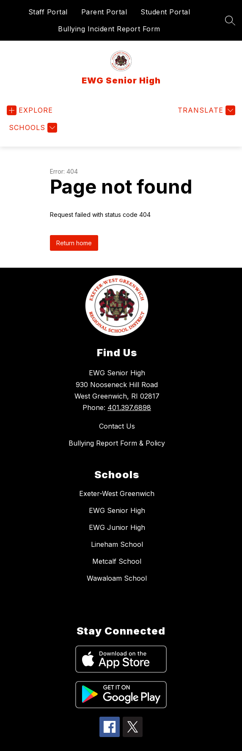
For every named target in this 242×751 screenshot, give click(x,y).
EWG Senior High (117, 510)
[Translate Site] (205, 110)
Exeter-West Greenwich (116, 493)
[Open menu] (30, 110)
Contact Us (117, 426)
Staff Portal (48, 12)
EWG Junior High (117, 527)
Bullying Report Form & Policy (117, 443)
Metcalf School (116, 561)
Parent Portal (104, 12)
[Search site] (230, 20)
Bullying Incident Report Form (109, 29)
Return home (74, 243)
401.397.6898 (129, 407)
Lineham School (117, 544)
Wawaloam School (117, 578)
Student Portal (165, 12)
